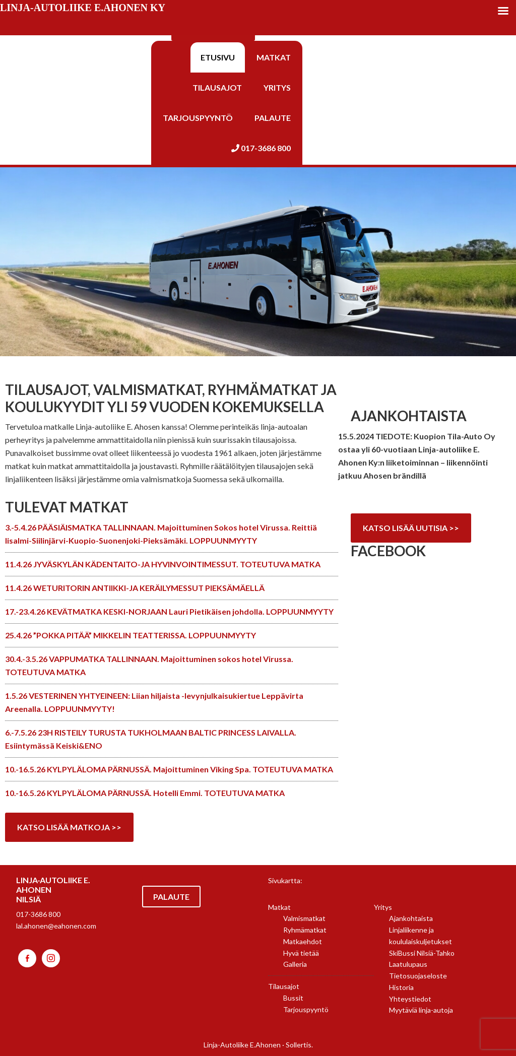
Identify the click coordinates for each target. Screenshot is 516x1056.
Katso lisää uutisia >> (411, 528)
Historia (401, 987)
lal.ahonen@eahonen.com (56, 925)
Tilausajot (283, 986)
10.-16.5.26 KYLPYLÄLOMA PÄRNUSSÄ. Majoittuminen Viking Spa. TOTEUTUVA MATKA (169, 769)
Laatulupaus (408, 964)
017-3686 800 (38, 914)
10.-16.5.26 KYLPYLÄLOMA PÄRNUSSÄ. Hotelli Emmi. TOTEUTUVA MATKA (145, 793)
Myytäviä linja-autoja (421, 1010)
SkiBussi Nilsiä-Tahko (422, 953)
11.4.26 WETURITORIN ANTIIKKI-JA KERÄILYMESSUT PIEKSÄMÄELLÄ (135, 587)
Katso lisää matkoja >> (69, 827)
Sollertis (298, 1044)
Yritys (383, 907)
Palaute (171, 896)
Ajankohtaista (411, 918)
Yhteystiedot (410, 999)
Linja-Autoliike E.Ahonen (242, 1044)
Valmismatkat (304, 918)
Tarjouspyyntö (306, 1009)
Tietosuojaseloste (418, 975)
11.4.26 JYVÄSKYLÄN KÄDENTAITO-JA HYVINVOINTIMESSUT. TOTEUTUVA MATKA (162, 564)
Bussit (293, 998)
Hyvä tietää (301, 953)
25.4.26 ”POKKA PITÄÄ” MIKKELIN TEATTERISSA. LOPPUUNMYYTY (130, 635)
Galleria (295, 964)
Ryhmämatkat (305, 930)
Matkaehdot (302, 941)
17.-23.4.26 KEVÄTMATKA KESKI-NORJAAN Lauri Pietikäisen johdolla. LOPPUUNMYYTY (169, 611)
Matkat (279, 907)
